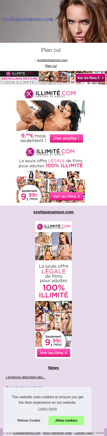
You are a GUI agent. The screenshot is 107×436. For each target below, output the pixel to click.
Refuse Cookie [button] (28, 420)
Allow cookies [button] (66, 420)
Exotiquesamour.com (27, 433)
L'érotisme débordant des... (25, 377)
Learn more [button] (47, 409)
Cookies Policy (83, 433)
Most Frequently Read (57, 433)
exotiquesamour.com (52, 60)
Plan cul (51, 66)
